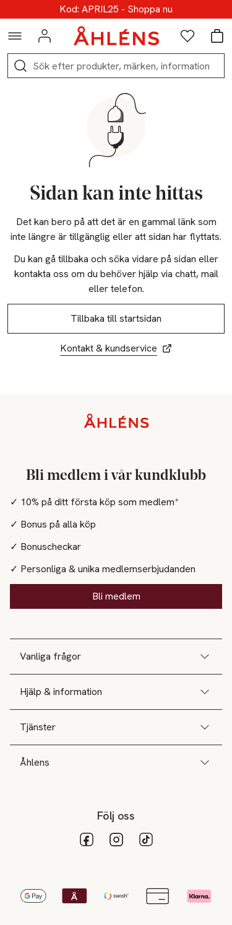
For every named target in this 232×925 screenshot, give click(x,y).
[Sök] (20, 65)
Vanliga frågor (116, 656)
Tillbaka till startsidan (116, 318)
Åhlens (116, 762)
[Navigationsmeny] (14, 36)
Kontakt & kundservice (116, 348)
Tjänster (116, 727)
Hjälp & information (116, 691)
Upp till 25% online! (116, 9)
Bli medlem (116, 596)
